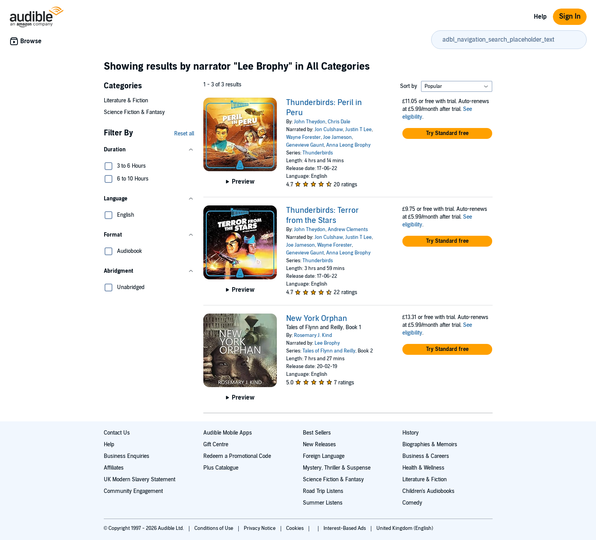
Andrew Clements (348, 229)
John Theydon (309, 122)
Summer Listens (323, 503)
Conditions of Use (214, 528)
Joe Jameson (337, 137)
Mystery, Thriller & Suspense (337, 468)
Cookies (295, 528)
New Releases (319, 444)
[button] (149, 150)
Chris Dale (339, 122)
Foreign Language (323, 456)
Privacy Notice (260, 528)
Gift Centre (215, 444)
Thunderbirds (317, 153)
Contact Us (117, 433)
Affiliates (114, 468)
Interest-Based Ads (345, 528)
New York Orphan (316, 318)
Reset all (184, 133)
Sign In (569, 16)
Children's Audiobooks (428, 491)
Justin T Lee (358, 129)
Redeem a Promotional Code (237, 456)
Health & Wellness (423, 468)
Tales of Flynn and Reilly (328, 351)
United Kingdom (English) (404, 528)
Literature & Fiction (126, 100)
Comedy (412, 503)
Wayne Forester (303, 137)
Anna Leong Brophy (348, 145)
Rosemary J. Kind (313, 335)
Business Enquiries (126, 456)
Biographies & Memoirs (429, 444)
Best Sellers (317, 433)
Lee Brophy (327, 343)
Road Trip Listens (323, 491)
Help (540, 17)
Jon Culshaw (329, 129)
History (410, 433)
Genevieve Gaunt (305, 145)
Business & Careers (425, 456)
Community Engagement (133, 491)
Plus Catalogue (220, 468)
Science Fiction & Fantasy (134, 112)
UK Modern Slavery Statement (139, 479)
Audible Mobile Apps (227, 433)
